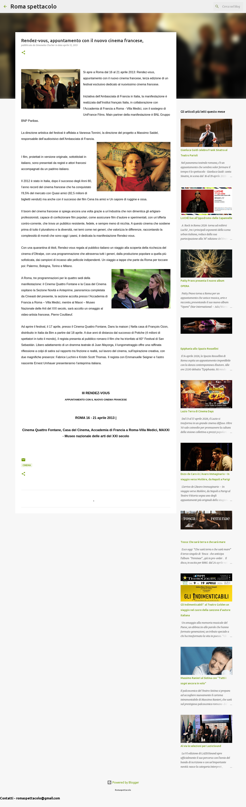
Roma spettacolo (33, 6)
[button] (23, 52)
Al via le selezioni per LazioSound (201, 746)
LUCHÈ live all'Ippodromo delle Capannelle (206, 218)
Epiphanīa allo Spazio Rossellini (199, 348)
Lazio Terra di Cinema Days (197, 411)
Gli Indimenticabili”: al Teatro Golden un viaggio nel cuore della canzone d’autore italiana (205, 610)
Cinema (27, 465)
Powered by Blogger (123, 782)
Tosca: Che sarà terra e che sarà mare (203, 542)
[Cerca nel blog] (223, 6)
